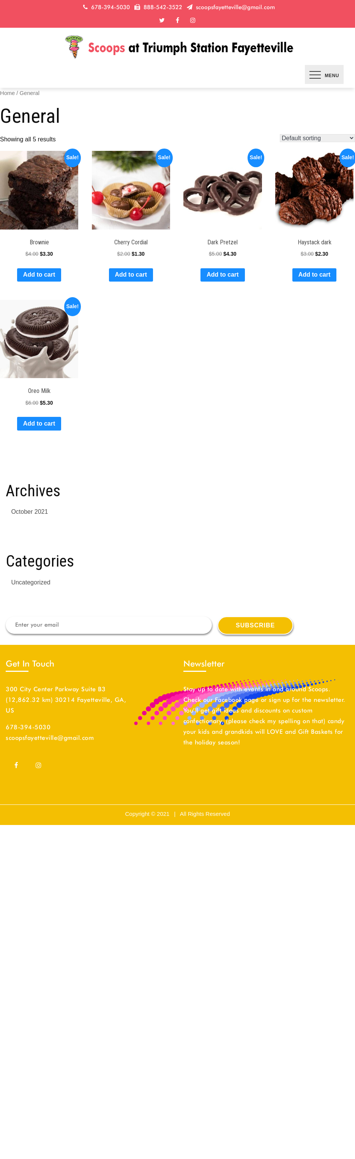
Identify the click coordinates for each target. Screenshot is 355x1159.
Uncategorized (30, 582)
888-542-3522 (158, 7)
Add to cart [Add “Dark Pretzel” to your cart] (222, 274)
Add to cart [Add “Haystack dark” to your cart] (314, 274)
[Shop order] (317, 138)
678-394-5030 (106, 7)
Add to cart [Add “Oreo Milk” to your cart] (39, 423)
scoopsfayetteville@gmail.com (231, 7)
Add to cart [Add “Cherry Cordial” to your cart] (131, 274)
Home (7, 93)
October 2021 (29, 511)
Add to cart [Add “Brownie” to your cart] (39, 274)
